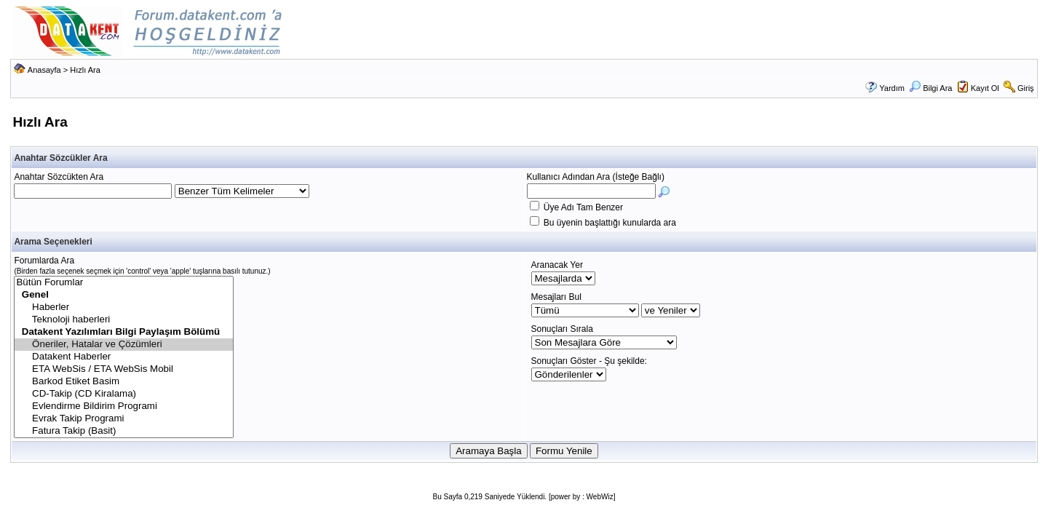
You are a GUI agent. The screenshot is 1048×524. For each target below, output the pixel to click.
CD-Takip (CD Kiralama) (124, 394)
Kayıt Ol (985, 88)
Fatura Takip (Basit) (124, 431)
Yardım (892, 88)
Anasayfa (44, 70)
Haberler (124, 307)
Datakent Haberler (124, 357)
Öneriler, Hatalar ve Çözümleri (124, 344)
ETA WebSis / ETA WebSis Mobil (124, 369)
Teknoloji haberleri (124, 320)
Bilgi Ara (930, 88)
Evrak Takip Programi (124, 419)
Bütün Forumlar (124, 283)
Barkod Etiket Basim (124, 382)
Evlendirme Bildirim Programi (124, 406)
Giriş (1025, 88)
